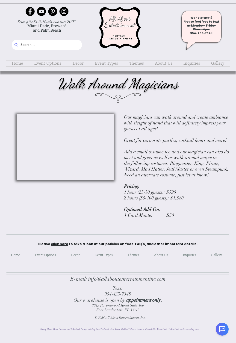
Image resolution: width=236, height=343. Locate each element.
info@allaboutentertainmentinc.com (126, 279)
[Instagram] (63, 11)
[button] (48, 63)
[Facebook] (30, 11)
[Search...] (46, 45)
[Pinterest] (52, 11)
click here (59, 244)
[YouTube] (41, 11)
